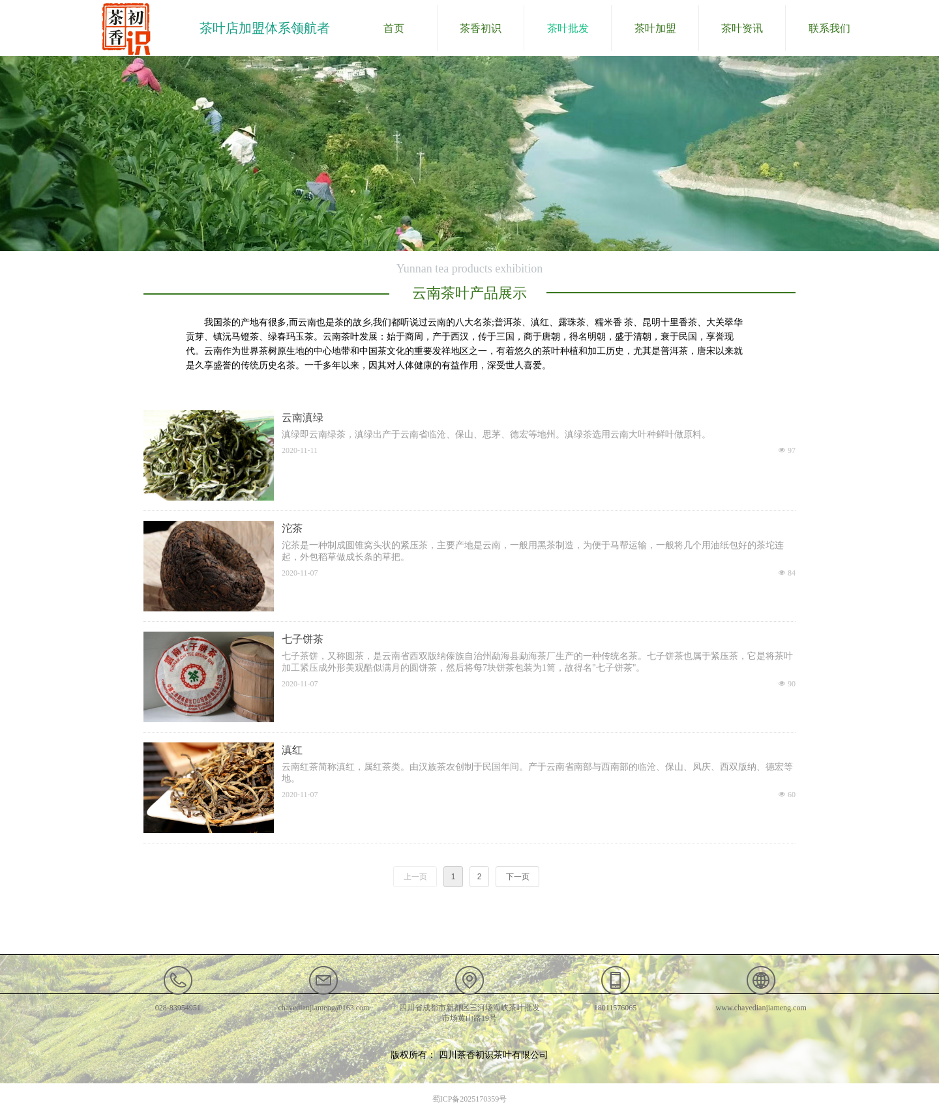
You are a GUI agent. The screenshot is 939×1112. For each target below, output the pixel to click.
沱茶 (292, 528)
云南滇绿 (302, 417)
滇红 (292, 749)
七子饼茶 (302, 639)
